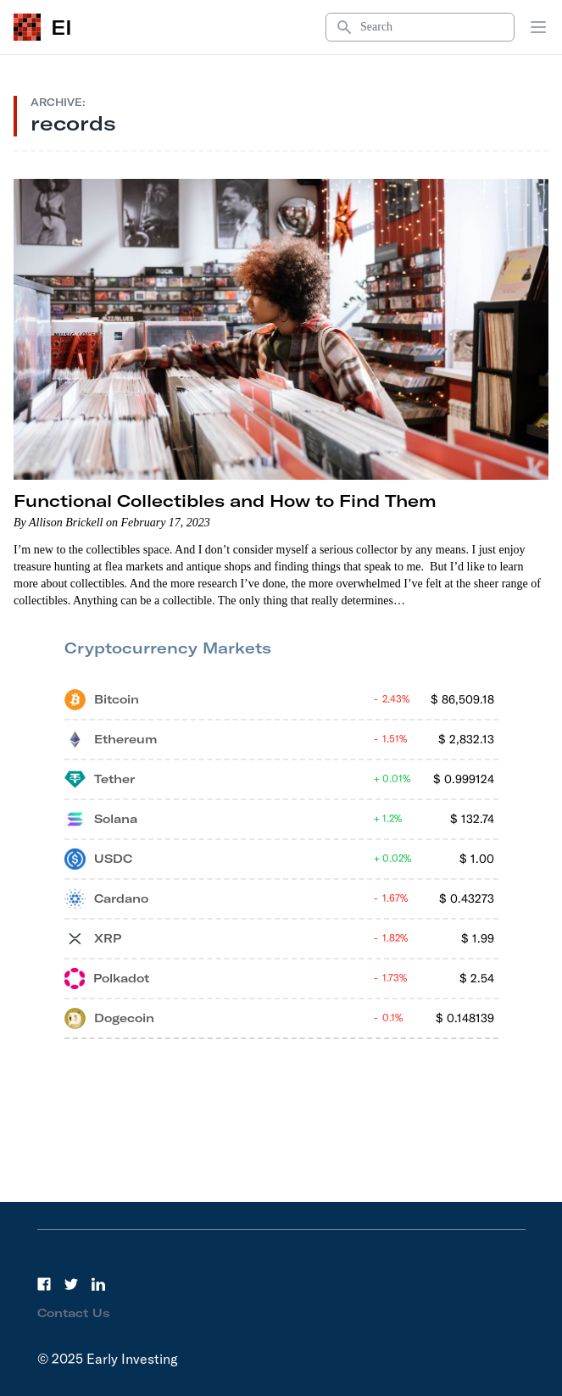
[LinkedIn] (98, 1284)
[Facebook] (44, 1284)
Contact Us (73, 1313)
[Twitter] (71, 1284)
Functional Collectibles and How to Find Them (225, 500)
